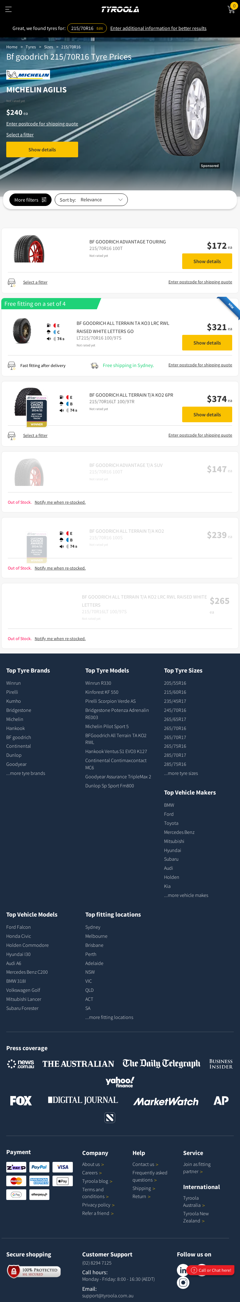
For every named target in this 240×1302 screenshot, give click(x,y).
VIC (88, 981)
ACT (89, 999)
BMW (169, 805)
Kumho (13, 701)
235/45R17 (175, 701)
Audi (168, 868)
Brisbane (94, 945)
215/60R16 (175, 692)
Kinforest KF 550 (101, 692)
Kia (167, 886)
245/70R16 (175, 710)
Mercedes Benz (179, 832)
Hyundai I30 (18, 954)
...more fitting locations (109, 1017)
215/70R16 (71, 47)
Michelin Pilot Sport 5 (107, 726)
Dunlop (14, 755)
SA (87, 1008)
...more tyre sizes (181, 773)
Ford (169, 814)
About (93, 1164)
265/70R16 (175, 728)
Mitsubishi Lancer (23, 999)
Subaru (171, 859)
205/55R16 (175, 683)
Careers (90, 1172)
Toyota (171, 823)
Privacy (98, 1205)
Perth (90, 954)
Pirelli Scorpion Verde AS (110, 701)
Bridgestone (18, 710)
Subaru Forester (22, 1008)
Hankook (15, 728)
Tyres (31, 47)
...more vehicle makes (186, 895)
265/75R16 (175, 746)
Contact (145, 1164)
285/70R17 (175, 755)
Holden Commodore (27, 945)
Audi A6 (13, 963)
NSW (90, 972)
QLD (89, 990)
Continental (18, 746)
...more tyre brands (25, 773)
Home (12, 47)
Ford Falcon (18, 927)
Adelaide (94, 963)
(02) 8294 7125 (97, 1263)
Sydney (92, 927)
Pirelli (12, 692)
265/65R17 (175, 719)
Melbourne (96, 936)
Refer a (98, 1213)
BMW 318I (16, 981)
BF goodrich (18, 737)
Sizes (48, 47)
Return (139, 1196)
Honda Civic (18, 936)
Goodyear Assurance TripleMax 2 (118, 776)
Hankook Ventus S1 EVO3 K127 (116, 751)
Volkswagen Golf (23, 990)
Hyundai (172, 850)
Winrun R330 (98, 683)
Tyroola (97, 1181)
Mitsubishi (174, 841)
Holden (171, 877)
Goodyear (16, 764)
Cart (235, 5)
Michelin (14, 719)
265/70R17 (175, 737)
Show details (42, 149)
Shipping (141, 1188)
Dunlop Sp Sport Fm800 (109, 785)
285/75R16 (175, 764)
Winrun (13, 683)
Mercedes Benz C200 (27, 972)
